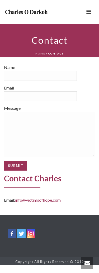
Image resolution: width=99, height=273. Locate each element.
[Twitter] (21, 241)
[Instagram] (31, 241)
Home (40, 53)
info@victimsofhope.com (38, 207)
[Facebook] (12, 241)
